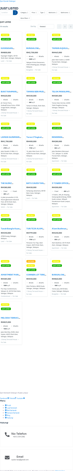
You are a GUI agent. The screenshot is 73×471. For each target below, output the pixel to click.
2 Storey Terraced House (60, 67)
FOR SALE (5, 35)
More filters (25, 18)
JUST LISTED (6, 39)
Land (2, 61)
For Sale (9, 61)
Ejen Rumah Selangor (8, 1)
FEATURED (31, 261)
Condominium (5, 296)
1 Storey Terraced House (34, 111)
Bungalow (29, 70)
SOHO (3, 207)
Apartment (55, 161)
